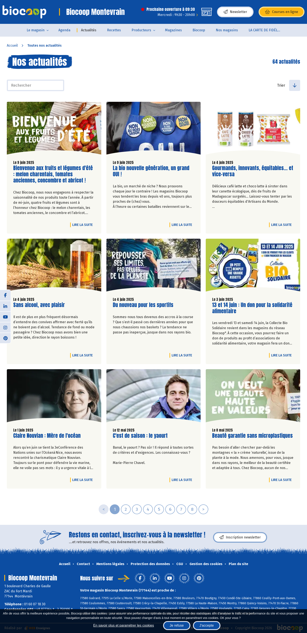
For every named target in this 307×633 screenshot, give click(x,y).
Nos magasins (227, 30)
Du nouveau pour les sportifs (143, 305)
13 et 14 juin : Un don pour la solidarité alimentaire (252, 308)
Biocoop (199, 30)
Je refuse (177, 625)
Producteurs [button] (141, 30)
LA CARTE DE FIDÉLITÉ (265, 30)
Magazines (173, 30)
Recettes (114, 30)
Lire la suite (83, 224)
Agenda (64, 30)
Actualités (88, 30)
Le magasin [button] (36, 30)
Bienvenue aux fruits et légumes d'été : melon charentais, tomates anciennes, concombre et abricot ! (53, 174)
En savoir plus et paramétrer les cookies (123, 625)
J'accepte (207, 625)
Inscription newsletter (240, 537)
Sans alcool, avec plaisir (39, 305)
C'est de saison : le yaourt (140, 436)
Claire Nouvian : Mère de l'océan (47, 436)
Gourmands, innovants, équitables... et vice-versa (252, 171)
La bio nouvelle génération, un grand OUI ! (151, 171)
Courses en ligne (281, 12)
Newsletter (235, 12)
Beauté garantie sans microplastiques (252, 436)
